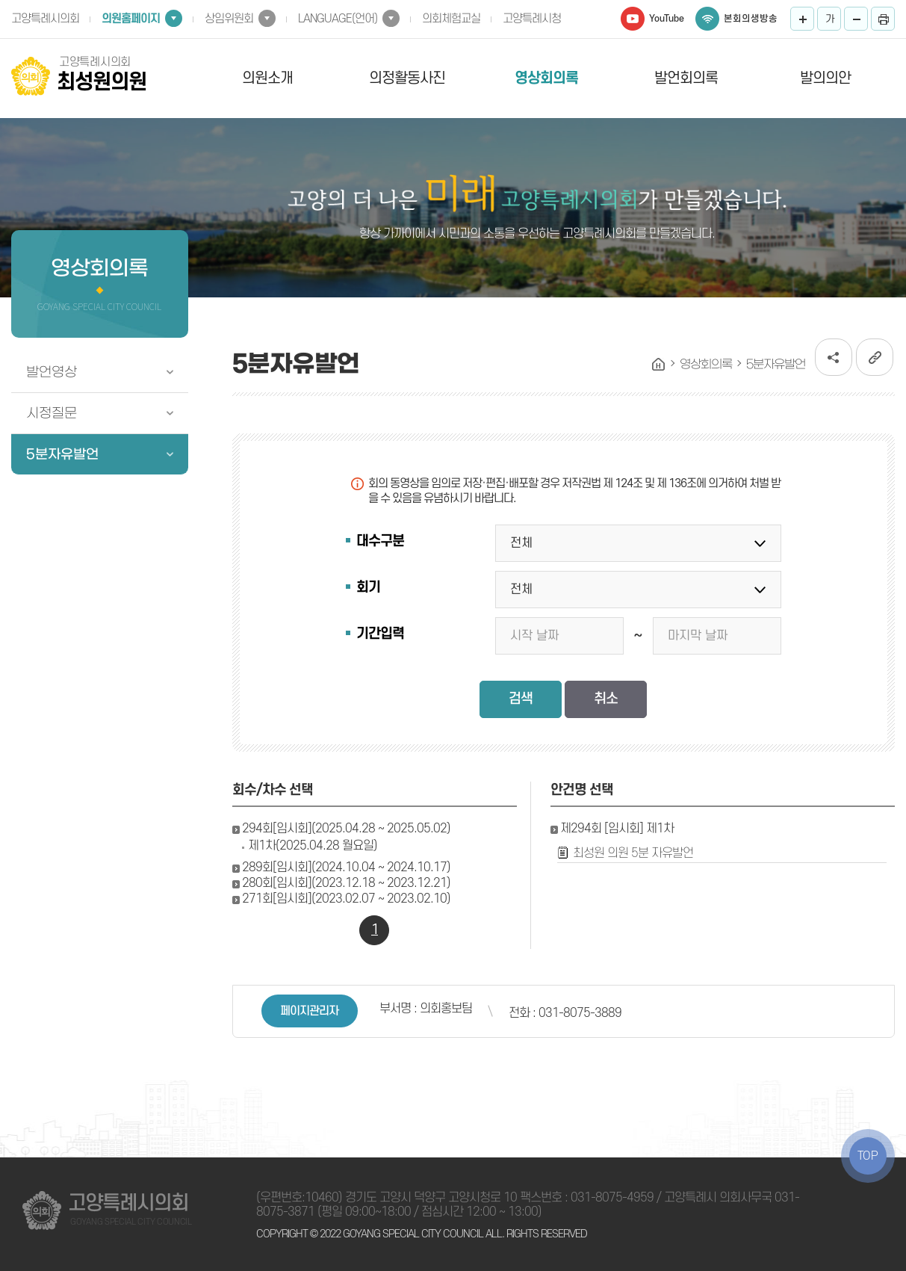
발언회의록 (686, 78)
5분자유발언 (62, 454)
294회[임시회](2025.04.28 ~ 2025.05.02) (346, 828)
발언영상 (51, 372)
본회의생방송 (751, 18)
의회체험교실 (451, 18)
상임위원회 (229, 18)
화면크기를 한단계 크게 (802, 19)
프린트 (883, 19)
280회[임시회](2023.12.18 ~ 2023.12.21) (346, 883)
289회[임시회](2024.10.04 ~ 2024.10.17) (346, 867)
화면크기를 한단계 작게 (856, 19)
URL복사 (874, 357)
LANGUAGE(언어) (337, 18)
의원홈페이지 (131, 18)
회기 (368, 588)
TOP (867, 1156)
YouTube (666, 18)
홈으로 (658, 364)
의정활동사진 (407, 78)
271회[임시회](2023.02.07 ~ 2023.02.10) (346, 899)
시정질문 (51, 413)
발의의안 (825, 78)
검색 (521, 699)
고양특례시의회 (45, 18)
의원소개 (267, 78)
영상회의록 (546, 78)
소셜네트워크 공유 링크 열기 (833, 357)
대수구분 (380, 541)
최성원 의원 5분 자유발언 (633, 853)
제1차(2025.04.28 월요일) (312, 846)
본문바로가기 (0, 0)
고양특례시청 (532, 18)
